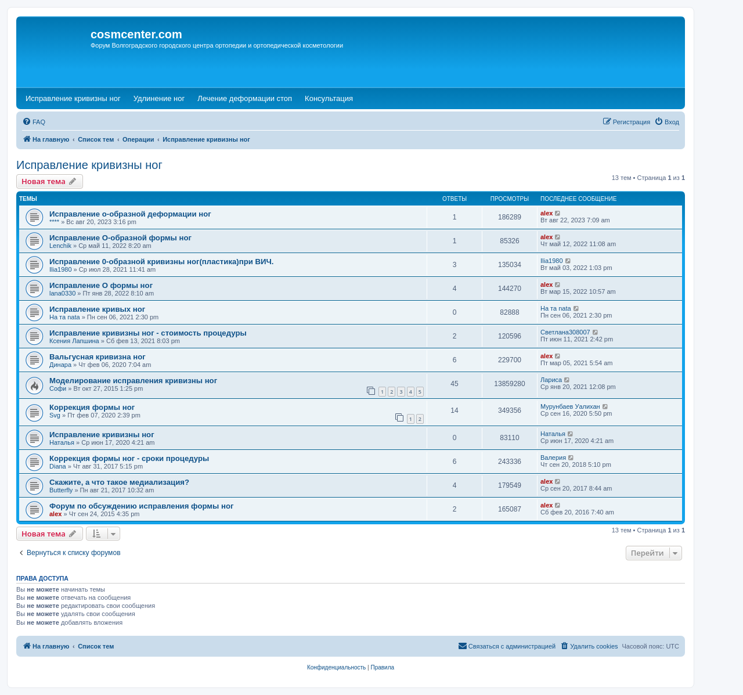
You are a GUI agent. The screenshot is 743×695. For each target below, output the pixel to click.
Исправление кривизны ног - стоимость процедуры (148, 333)
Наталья (61, 442)
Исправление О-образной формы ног (120, 237)
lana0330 (62, 293)
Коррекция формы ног (92, 407)
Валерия (553, 457)
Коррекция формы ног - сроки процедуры (129, 458)
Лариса (551, 379)
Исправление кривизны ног (89, 165)
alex (546, 213)
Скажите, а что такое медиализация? (119, 482)
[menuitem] (33, 122)
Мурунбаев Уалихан (570, 406)
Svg (54, 415)
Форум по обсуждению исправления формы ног (141, 506)
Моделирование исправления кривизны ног (133, 380)
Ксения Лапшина (74, 340)
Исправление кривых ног (97, 309)
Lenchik (60, 245)
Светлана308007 (565, 332)
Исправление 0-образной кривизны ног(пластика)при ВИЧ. (161, 261)
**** (54, 221)
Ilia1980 (60, 269)
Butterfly (61, 490)
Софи (57, 388)
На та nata (64, 317)
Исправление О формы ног (101, 285)
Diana (57, 466)
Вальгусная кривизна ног (97, 356)
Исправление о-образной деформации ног (130, 214)
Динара (60, 364)
